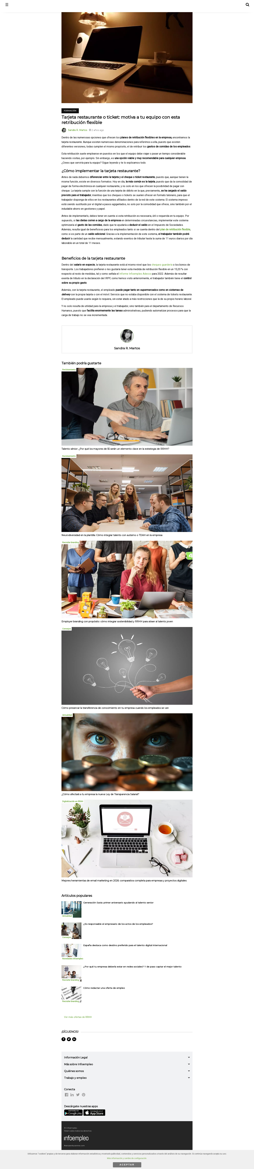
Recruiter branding (70, 542)
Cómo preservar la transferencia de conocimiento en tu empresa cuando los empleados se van (115, 708)
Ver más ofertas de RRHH (78, 1017)
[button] (247, 4)
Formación (70, 111)
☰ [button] (7, 5)
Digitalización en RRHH (72, 801)
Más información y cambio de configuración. (127, 1158)
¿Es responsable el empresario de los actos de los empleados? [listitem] (118, 924)
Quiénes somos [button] (74, 1071)
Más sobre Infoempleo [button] (78, 1064)
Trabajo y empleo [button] (75, 1077)
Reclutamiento (69, 370)
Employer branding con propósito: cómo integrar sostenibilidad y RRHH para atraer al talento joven (117, 621)
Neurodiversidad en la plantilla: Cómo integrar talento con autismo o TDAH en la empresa (111, 535)
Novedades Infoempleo (72, 959)
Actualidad (67, 715)
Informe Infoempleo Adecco (135, 273)
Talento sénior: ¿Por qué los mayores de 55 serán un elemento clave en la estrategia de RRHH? (115, 448)
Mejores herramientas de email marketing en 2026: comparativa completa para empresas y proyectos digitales (124, 880)
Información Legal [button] (76, 1057)
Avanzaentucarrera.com (74, 1146)
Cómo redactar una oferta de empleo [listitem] (104, 988)
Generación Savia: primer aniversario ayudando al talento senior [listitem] (118, 902)
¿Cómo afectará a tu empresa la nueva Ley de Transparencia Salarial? (100, 794)
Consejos (66, 629)
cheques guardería (161, 264)
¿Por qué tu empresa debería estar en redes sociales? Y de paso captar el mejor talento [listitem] (132, 966)
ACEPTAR (127, 1164)
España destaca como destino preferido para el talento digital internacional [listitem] (125, 945)
